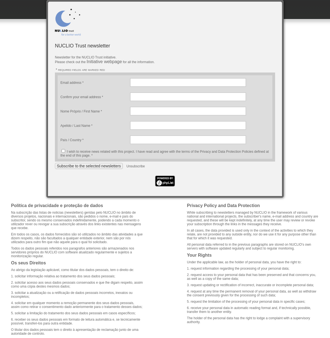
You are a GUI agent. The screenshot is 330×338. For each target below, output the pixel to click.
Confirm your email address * (81, 97)
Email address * (72, 83)
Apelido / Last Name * (76, 126)
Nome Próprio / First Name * (81, 111)
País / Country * (72, 140)
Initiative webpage (104, 61)
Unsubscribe (135, 166)
